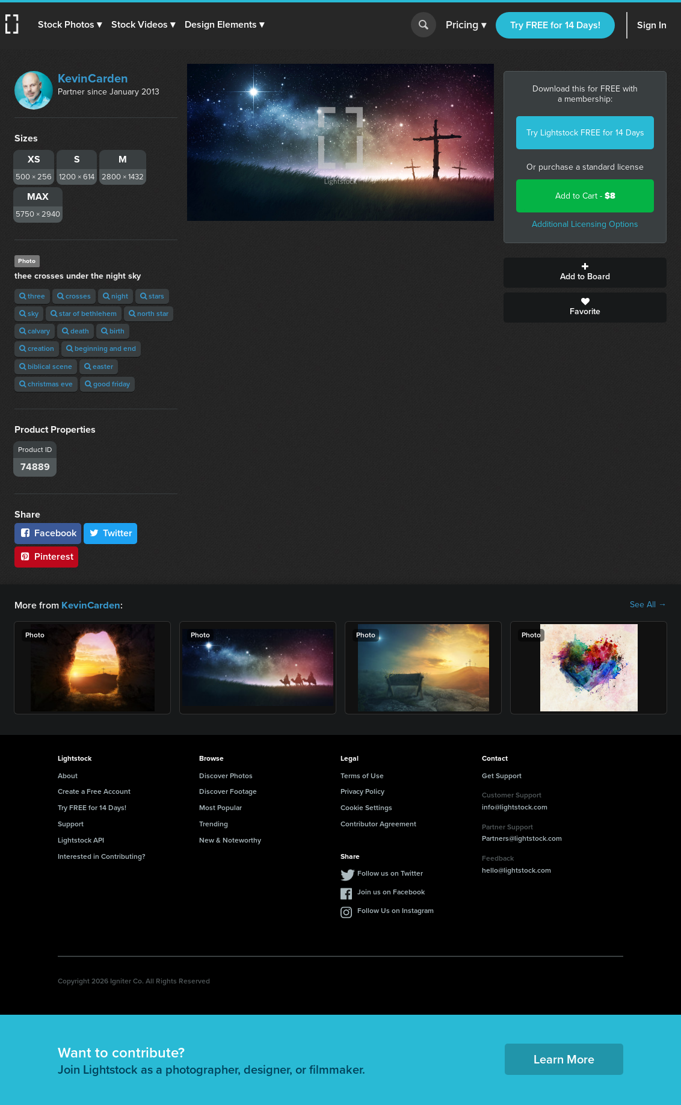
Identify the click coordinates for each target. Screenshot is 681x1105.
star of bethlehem (84, 313)
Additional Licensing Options (585, 224)
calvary (34, 331)
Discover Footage (228, 790)
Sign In (652, 25)
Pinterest (46, 556)
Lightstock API (81, 839)
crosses (74, 296)
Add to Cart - (585, 196)
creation (36, 348)
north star (148, 313)
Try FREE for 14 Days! (555, 25)
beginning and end (101, 348)
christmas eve (46, 384)
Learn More (564, 1059)
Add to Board (585, 272)
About (68, 775)
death (75, 331)
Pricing (466, 25)
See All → (648, 605)
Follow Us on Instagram (395, 910)
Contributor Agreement (378, 823)
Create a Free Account (94, 790)
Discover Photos (226, 775)
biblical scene (45, 366)
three (32, 296)
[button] (70, 24)
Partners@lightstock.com (522, 837)
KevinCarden (93, 78)
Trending (213, 823)
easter (98, 366)
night (115, 296)
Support (71, 823)
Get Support (502, 775)
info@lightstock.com (514, 806)
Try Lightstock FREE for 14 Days (585, 132)
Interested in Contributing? (102, 855)
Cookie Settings (366, 807)
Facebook (47, 533)
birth (113, 331)
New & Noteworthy (230, 839)
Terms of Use (362, 775)
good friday (107, 384)
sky (29, 313)
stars (152, 296)
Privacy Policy (362, 790)
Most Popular (220, 807)
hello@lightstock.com (516, 869)
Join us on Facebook (391, 891)
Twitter (110, 533)
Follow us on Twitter (390, 872)
